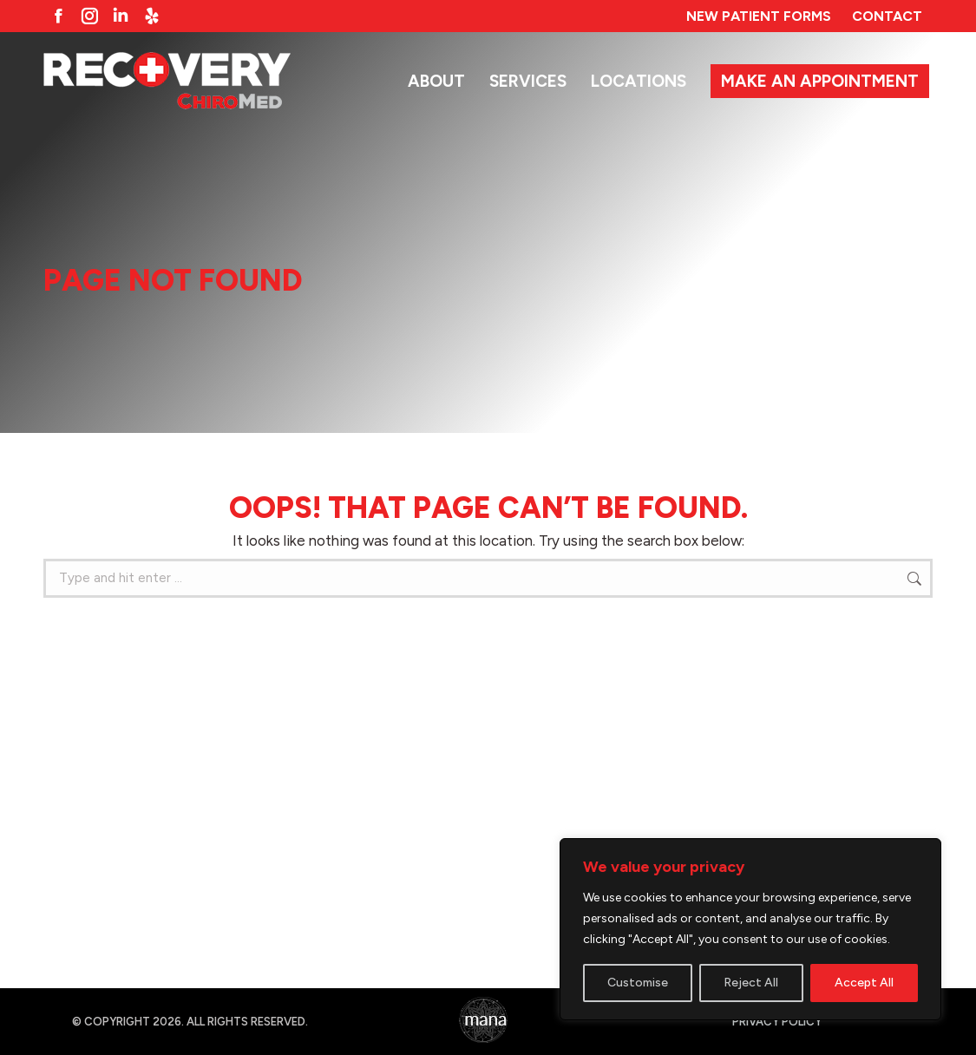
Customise (637, 982)
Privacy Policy (777, 1021)
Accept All (864, 982)
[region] (750, 929)
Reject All (751, 982)
